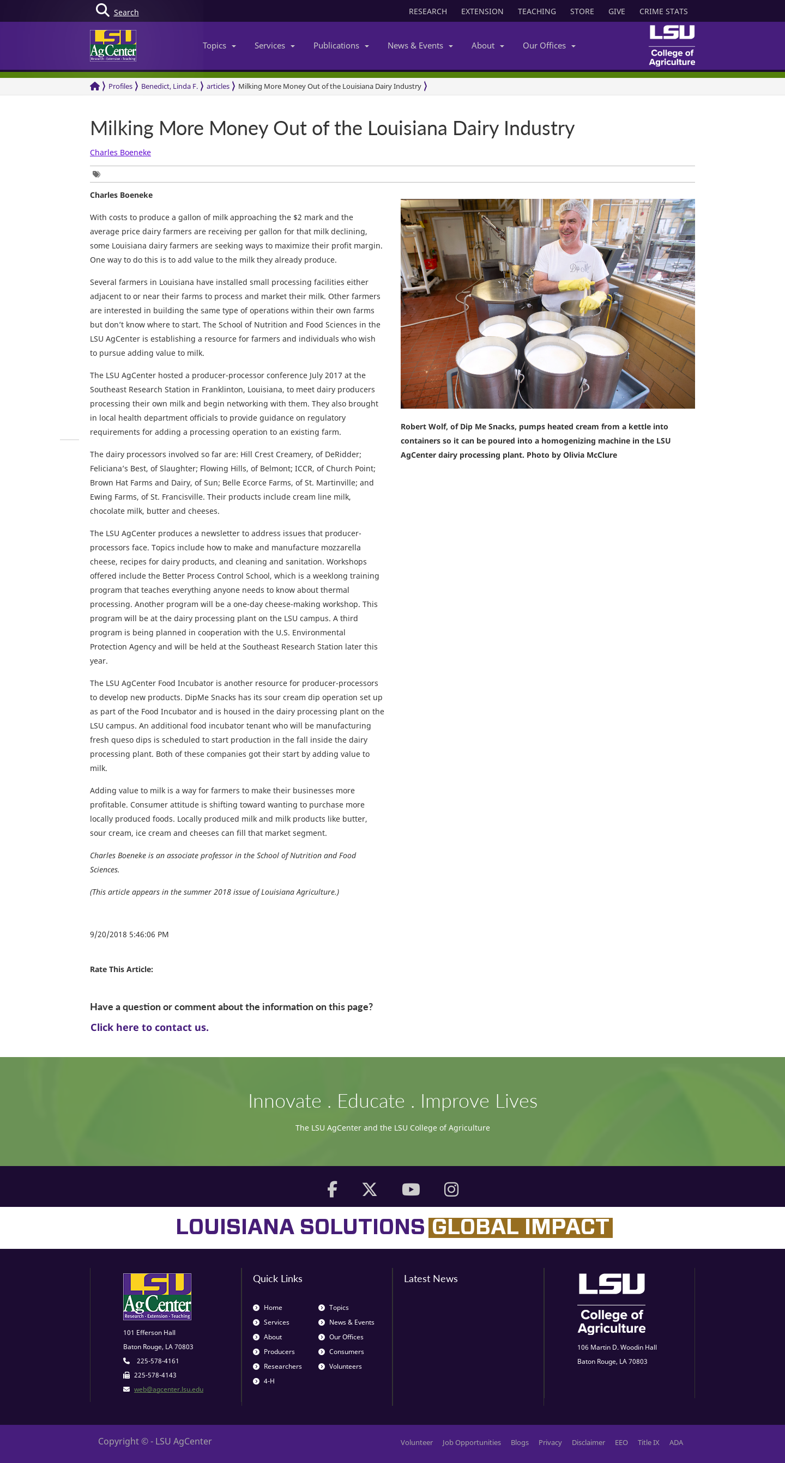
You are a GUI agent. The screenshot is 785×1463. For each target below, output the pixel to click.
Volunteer (417, 1442)
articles (218, 86)
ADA (676, 1442)
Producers (274, 1351)
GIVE (616, 11)
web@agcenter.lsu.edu (168, 1389)
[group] (99, 174)
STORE (582, 11)
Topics (219, 45)
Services (275, 45)
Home (267, 1307)
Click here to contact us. (149, 1027)
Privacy (550, 1442)
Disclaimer (588, 1442)
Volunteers (340, 1366)
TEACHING (537, 11)
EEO (621, 1442)
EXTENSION (482, 11)
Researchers (277, 1366)
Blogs (520, 1442)
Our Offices (549, 45)
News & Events (420, 45)
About (488, 45)
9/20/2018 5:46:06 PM (129, 934)
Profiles (120, 86)
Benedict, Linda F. (169, 86)
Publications (341, 45)
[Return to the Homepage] (95, 86)
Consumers (341, 1351)
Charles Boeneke (120, 152)
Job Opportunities (472, 1442)
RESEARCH (428, 11)
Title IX (649, 1442)
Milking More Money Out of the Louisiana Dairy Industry (329, 86)
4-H (264, 1381)
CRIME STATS (663, 11)
